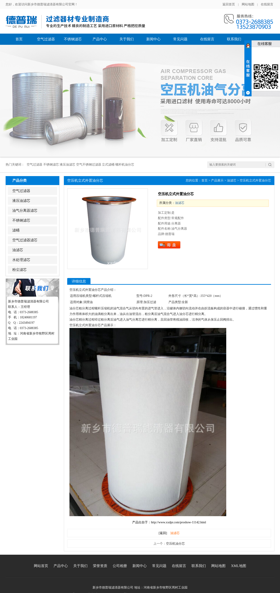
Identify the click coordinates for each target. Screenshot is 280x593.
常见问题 (180, 39)
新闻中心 (153, 39)
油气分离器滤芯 (24, 210)
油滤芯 (17, 250)
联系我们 (234, 39)
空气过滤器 (46, 39)
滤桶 (15, 230)
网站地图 (248, 4)
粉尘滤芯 (19, 270)
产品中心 (100, 39)
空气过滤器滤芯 (24, 240)
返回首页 (228, 4)
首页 (19, 39)
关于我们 (126, 39)
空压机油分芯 (175, 543)
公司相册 (120, 566)
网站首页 (41, 566)
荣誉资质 (100, 566)
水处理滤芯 (21, 260)
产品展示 (217, 180)
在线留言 (267, 4)
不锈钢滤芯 (73, 39)
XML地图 (238, 566)
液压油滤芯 (21, 201)
